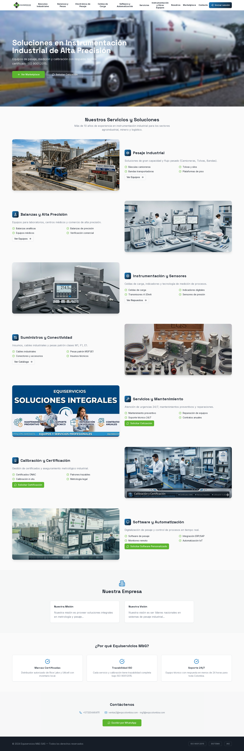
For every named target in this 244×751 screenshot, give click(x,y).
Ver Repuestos (137, 300)
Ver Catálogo (23, 361)
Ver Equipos (135, 177)
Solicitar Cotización (65, 74)
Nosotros (175, 5)
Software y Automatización (125, 5)
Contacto (203, 5)
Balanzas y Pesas (62, 5)
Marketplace (189, 5)
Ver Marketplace (28, 74)
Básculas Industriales (43, 5)
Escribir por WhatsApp (122, 722)
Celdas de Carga (103, 5)
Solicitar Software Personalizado (146, 546)
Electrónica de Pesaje (82, 5)
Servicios (144, 5)
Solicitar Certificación (28, 484)
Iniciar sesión (220, 5)
